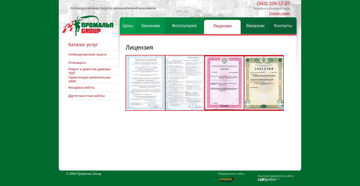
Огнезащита (77, 63)
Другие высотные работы (86, 96)
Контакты (283, 26)
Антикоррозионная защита (87, 54)
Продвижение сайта (231, 173)
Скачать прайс (279, 13)
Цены (127, 26)
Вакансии (255, 26)
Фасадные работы (81, 87)
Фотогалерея (184, 26)
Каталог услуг (83, 44)
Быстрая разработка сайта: (276, 175)
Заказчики (150, 26)
